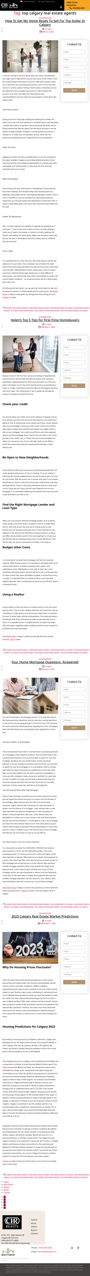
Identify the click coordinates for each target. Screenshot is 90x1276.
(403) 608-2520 (45, 1248)
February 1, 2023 (48, 327)
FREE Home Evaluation (72, 3)
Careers (34, 1233)
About (6, 1181)
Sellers (6, 1189)
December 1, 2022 (48, 923)
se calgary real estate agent (22, 310)
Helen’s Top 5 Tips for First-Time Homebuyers (45, 320)
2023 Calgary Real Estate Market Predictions (45, 916)
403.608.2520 (79, 8)
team (49, 29)
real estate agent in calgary (61, 307)
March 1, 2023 (48, 31)
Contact (7, 1192)
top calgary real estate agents (47, 310)
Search (34, 1220)
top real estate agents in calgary (74, 310)
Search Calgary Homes (48, 1)
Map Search (9, 1184)
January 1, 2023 (48, 669)
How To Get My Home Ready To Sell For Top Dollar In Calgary (45, 23)
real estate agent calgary (39, 307)
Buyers (6, 1187)
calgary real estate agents (17, 307)
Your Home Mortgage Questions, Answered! (45, 662)
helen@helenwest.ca (29, 1)
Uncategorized (45, 17)
